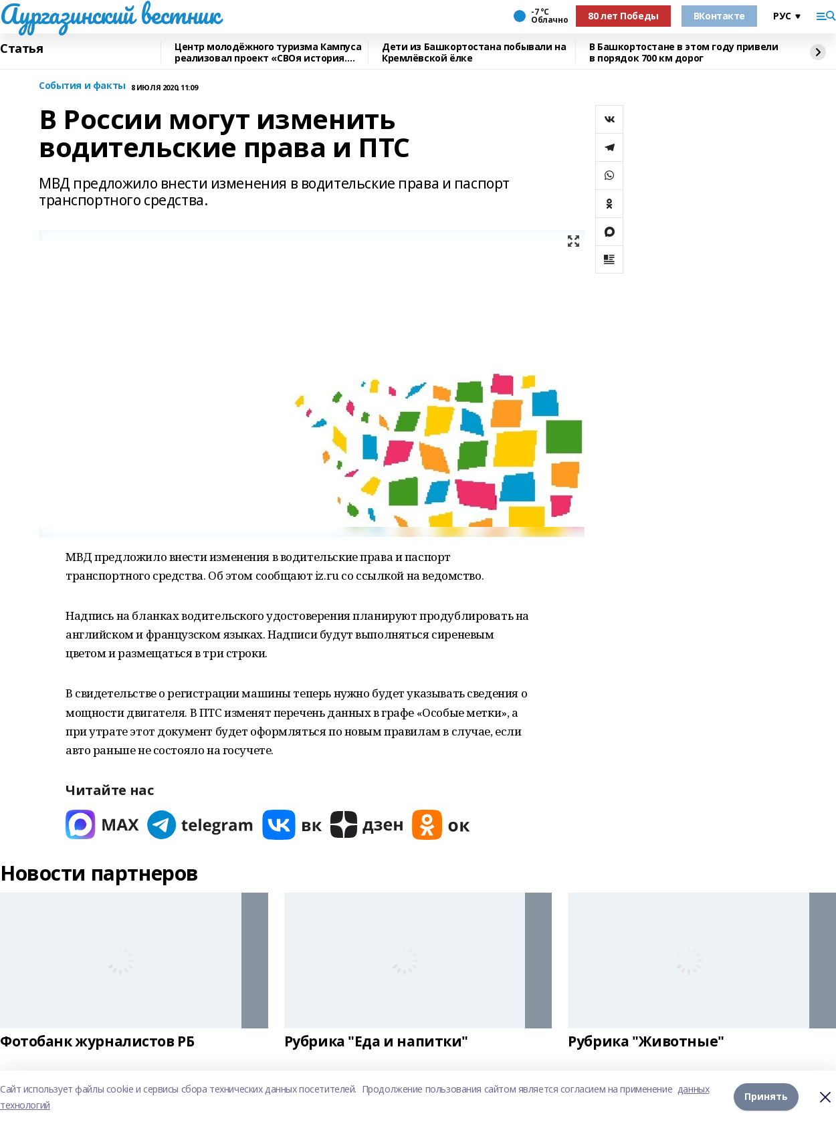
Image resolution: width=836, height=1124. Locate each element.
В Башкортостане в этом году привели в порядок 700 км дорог (683, 52)
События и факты (82, 86)
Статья (21, 48)
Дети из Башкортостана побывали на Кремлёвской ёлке (474, 52)
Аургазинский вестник (110, 14)
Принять (766, 1097)
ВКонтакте (719, 15)
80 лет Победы (623, 15)
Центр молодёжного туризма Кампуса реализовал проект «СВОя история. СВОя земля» (268, 52)
